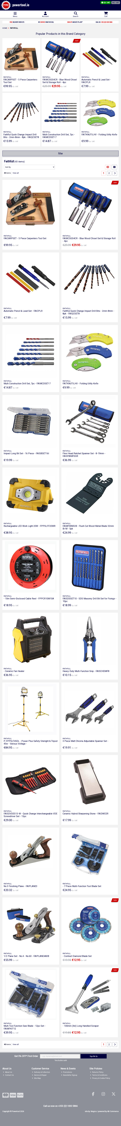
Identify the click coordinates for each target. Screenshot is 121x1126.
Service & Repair (39, 1075)
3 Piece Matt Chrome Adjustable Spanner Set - (85, 741)
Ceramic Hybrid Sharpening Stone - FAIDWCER (85, 813)
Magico (94, 1111)
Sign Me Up (94, 1056)
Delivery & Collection (41, 1072)
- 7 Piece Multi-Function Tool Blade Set (82, 886)
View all (16, 173)
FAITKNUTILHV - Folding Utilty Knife (99, 134)
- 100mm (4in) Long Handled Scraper (81, 1026)
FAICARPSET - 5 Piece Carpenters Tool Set (25, 238)
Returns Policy (96, 1072)
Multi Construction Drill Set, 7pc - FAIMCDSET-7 (27, 383)
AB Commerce (113, 1111)
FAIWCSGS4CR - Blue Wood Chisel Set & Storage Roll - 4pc (59, 81)
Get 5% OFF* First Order (26, 1056)
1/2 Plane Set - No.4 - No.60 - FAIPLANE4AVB (26, 956)
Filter (60, 153)
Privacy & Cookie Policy (100, 1078)
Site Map (36, 1078)
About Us (7, 1072)
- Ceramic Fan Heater (14, 671)
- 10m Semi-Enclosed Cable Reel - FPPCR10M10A (29, 598)
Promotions (66, 1072)
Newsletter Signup (69, 1075)
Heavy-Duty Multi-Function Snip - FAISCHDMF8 (86, 671)
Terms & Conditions (98, 1075)
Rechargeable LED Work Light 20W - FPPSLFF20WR (29, 526)
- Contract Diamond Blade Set (77, 956)
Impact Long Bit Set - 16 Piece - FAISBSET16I (26, 453)
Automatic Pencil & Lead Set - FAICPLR (23, 311)
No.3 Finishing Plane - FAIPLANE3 (20, 886)
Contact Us (8, 1075)
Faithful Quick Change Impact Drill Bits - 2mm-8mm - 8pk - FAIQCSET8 (21, 136)
